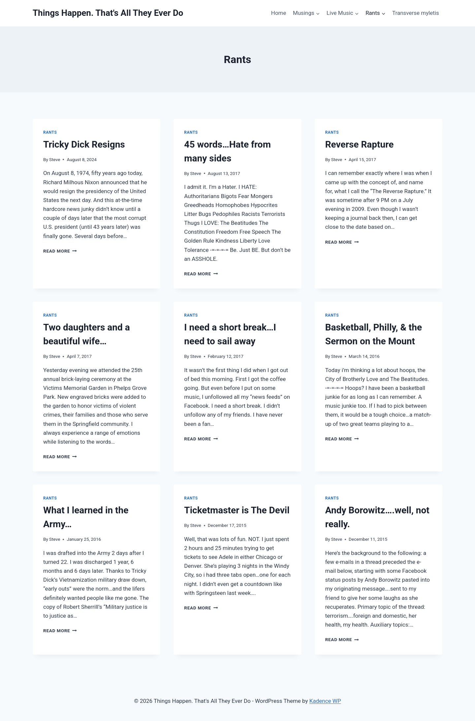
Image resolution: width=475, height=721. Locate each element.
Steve (54, 159)
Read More (60, 251)
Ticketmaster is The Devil (236, 510)
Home (278, 13)
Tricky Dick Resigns (84, 144)
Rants (50, 132)
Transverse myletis (415, 13)
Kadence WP (325, 701)
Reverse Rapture (359, 144)
